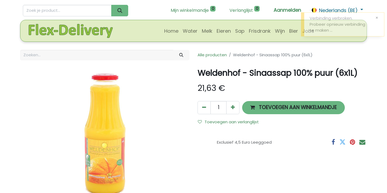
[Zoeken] (119, 10)
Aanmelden (287, 10)
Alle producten (212, 55)
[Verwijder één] (204, 107)
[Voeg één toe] (232, 107)
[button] (293, 107)
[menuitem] (171, 31)
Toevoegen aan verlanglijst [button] (228, 122)
